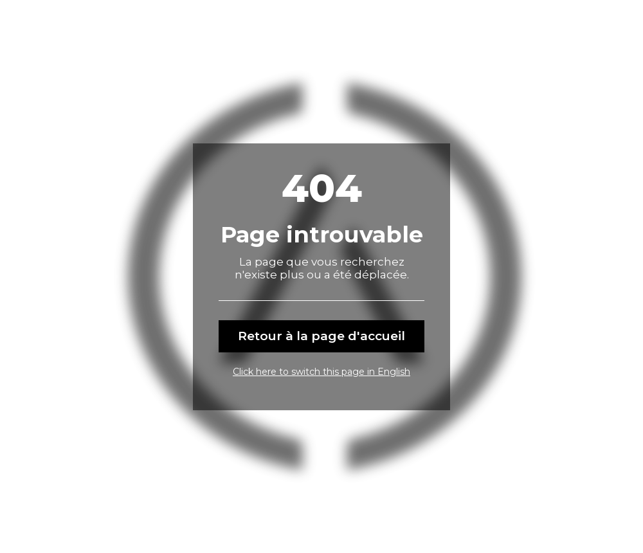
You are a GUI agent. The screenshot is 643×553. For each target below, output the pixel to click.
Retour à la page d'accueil (321, 336)
